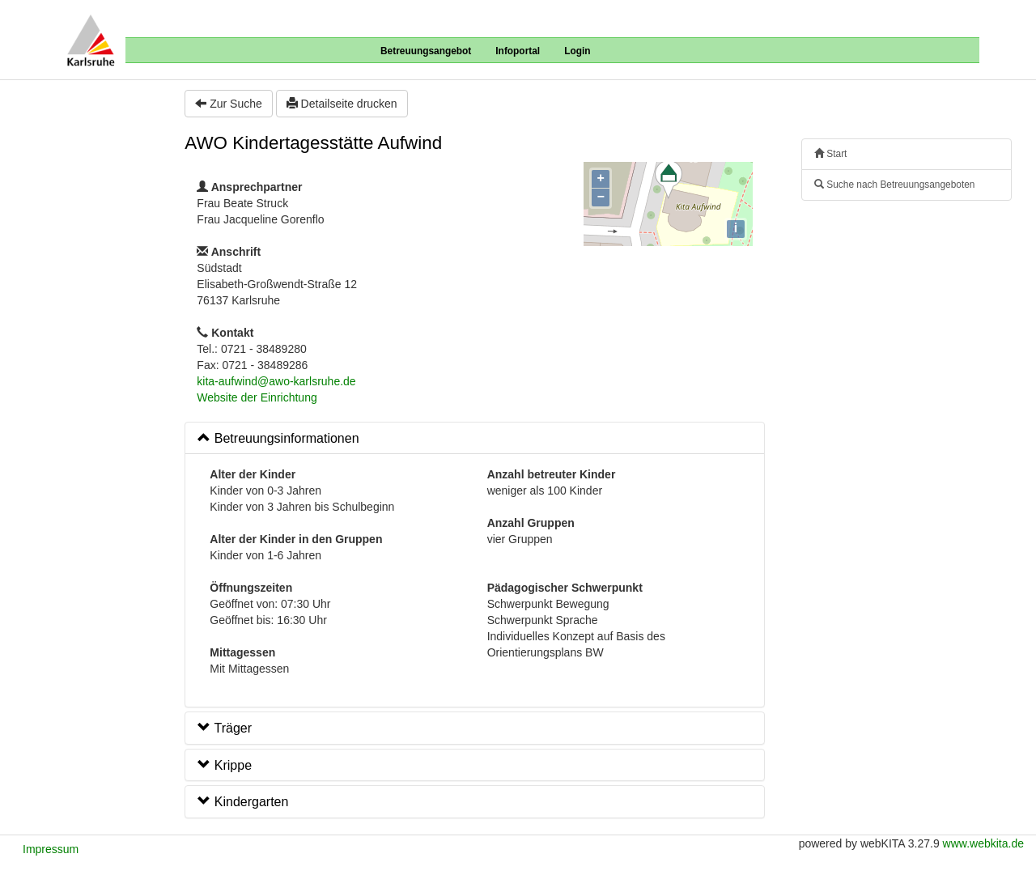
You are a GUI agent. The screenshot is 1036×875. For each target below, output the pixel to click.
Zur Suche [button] (228, 103)
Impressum (51, 849)
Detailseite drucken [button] (342, 103)
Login (577, 51)
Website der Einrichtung (256, 397)
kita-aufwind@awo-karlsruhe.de (276, 381)
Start (830, 153)
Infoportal (517, 51)
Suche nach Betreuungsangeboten (894, 184)
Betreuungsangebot (425, 51)
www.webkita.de (983, 843)
